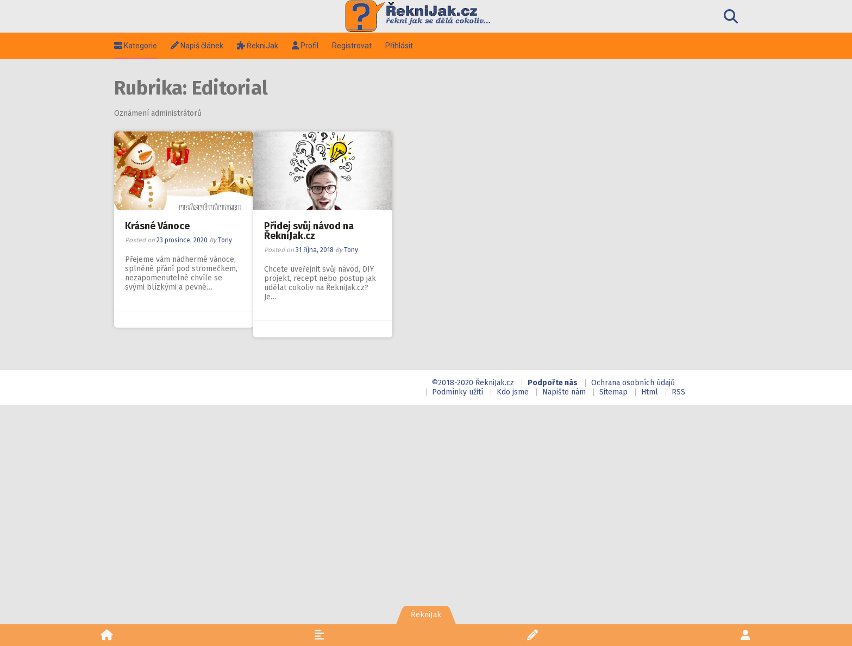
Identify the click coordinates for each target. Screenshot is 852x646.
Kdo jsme (513, 392)
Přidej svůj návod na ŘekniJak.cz (310, 231)
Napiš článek (198, 45)
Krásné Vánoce (159, 226)
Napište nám (564, 392)
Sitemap (613, 392)
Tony (227, 240)
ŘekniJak (259, 45)
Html (649, 392)
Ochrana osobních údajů (633, 382)
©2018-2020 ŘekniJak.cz (472, 382)
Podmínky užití (457, 392)
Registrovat (353, 45)
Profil (306, 45)
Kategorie (137, 45)
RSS (678, 392)
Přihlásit (401, 45)
